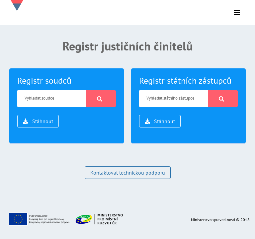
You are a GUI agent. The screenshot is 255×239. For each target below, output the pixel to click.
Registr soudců (44, 80)
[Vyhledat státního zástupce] (173, 98)
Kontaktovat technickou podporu (127, 172)
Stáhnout (38, 121)
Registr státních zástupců (185, 80)
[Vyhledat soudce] (51, 98)
